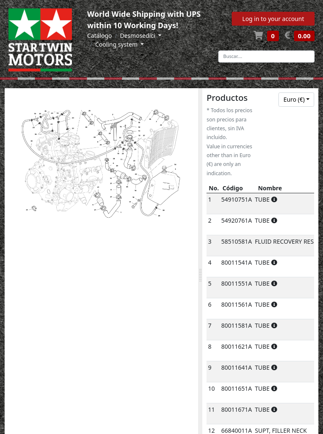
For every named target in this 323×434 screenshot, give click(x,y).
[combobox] (296, 99)
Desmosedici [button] (138, 35)
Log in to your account (273, 19)
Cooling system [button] (117, 44)
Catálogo (99, 35)
